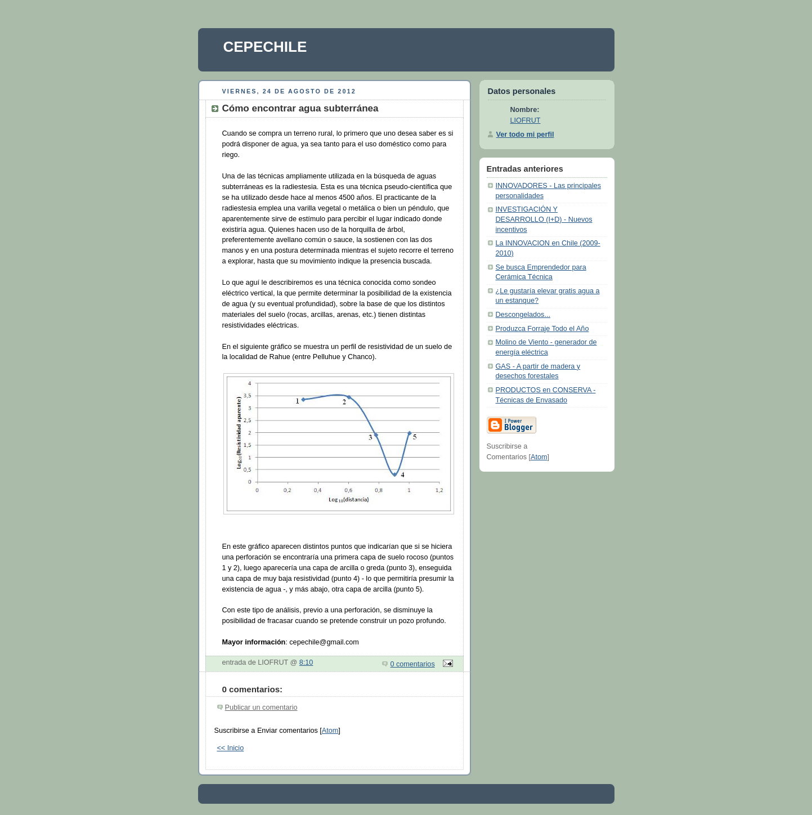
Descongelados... (523, 315)
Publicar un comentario (261, 707)
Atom (330, 731)
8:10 (306, 662)
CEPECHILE (265, 46)
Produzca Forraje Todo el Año (542, 329)
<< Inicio (230, 748)
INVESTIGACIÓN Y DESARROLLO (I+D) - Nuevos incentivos (544, 219)
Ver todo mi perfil (525, 134)
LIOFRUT (525, 120)
